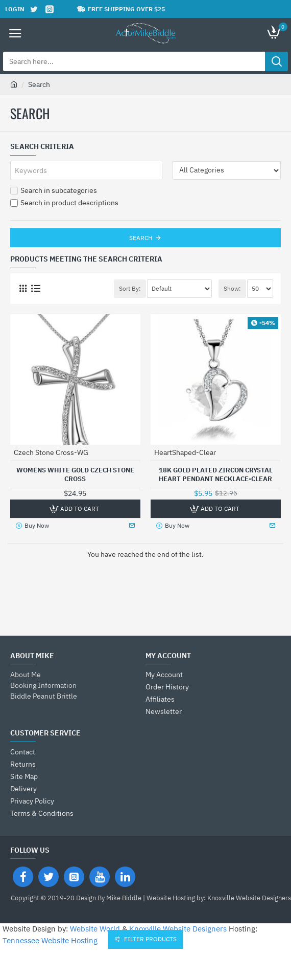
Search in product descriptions (64, 202)
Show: (232, 288)
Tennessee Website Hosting (50, 940)
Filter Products (151, 939)
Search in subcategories (53, 190)
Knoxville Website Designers (178, 929)
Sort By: (130, 288)
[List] (35, 288)
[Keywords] (86, 170)
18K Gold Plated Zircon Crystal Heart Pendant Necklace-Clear (216, 474)
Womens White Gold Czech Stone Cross (75, 474)
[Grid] (22, 288)
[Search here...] (276, 61)
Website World (95, 929)
